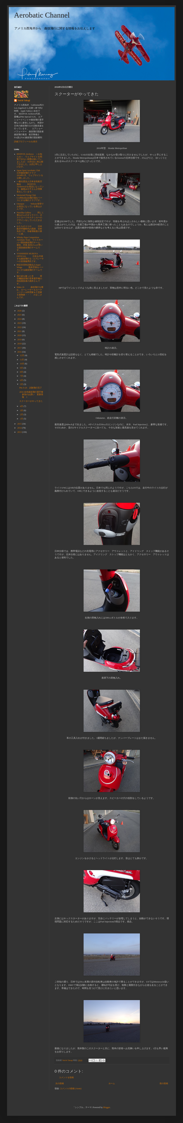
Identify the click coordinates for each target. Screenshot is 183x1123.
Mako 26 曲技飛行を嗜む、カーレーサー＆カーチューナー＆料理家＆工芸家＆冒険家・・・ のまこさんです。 (30, 292)
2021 (19, 331)
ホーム (112, 1083)
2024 (19, 319)
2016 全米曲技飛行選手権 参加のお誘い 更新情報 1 (32, 394)
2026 (19, 311)
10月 (22, 363)
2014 (19, 428)
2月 (22, 414)
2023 (19, 323)
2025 (19, 315)
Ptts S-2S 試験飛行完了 (30, 388)
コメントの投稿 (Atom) (70, 1088)
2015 (19, 424)
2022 (19, 327)
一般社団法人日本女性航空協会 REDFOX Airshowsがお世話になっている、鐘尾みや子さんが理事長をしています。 (30, 186)
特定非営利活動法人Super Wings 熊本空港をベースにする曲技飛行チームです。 (30, 269)
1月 (22, 418)
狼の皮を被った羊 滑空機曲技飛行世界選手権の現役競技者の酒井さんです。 (29, 280)
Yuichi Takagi (24, 100)
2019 (19, 339)
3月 (22, 410)
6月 (22, 380)
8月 (22, 372)
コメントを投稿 (66, 1077)
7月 (22, 376)
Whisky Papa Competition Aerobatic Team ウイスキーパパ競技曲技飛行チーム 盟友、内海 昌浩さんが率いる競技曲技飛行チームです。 (31, 243)
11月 (22, 359)
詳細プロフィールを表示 (25, 141)
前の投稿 (164, 1083)
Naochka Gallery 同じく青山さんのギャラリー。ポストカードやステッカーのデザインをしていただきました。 (30, 217)
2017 (19, 348)
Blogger (106, 1107)
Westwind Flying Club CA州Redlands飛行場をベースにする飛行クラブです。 (29, 198)
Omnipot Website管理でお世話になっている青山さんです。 (30, 206)
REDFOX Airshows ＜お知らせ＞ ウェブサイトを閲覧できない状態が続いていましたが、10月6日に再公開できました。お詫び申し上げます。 (30, 160)
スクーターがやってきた (31, 401)
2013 (19, 432)
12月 (22, 355)
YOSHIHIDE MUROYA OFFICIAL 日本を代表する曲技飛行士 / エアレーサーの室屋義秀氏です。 (30, 257)
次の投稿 (59, 1083)
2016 (19, 352)
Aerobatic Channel (42, 15)
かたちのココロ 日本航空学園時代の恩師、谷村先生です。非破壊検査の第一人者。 (29, 230)
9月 (22, 368)
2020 (19, 335)
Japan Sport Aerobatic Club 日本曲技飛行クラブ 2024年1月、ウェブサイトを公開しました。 (30, 174)
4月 (22, 406)
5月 (22, 384)
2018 (19, 343)
